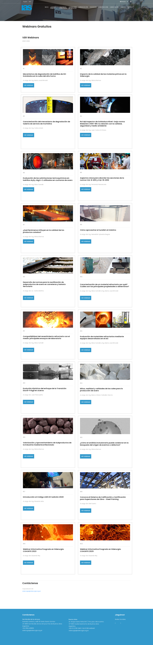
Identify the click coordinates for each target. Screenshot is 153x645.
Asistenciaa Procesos (63, 7)
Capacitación (114, 7)
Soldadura (93, 7)
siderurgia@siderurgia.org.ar (31, 591)
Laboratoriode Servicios (73, 7)
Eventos (123, 7)
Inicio (46, 7)
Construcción (103, 7)
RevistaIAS (129, 7)
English (25, 1)
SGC (30, 1)
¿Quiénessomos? (53, 7)
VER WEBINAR (28, 85)
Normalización (83, 7)
